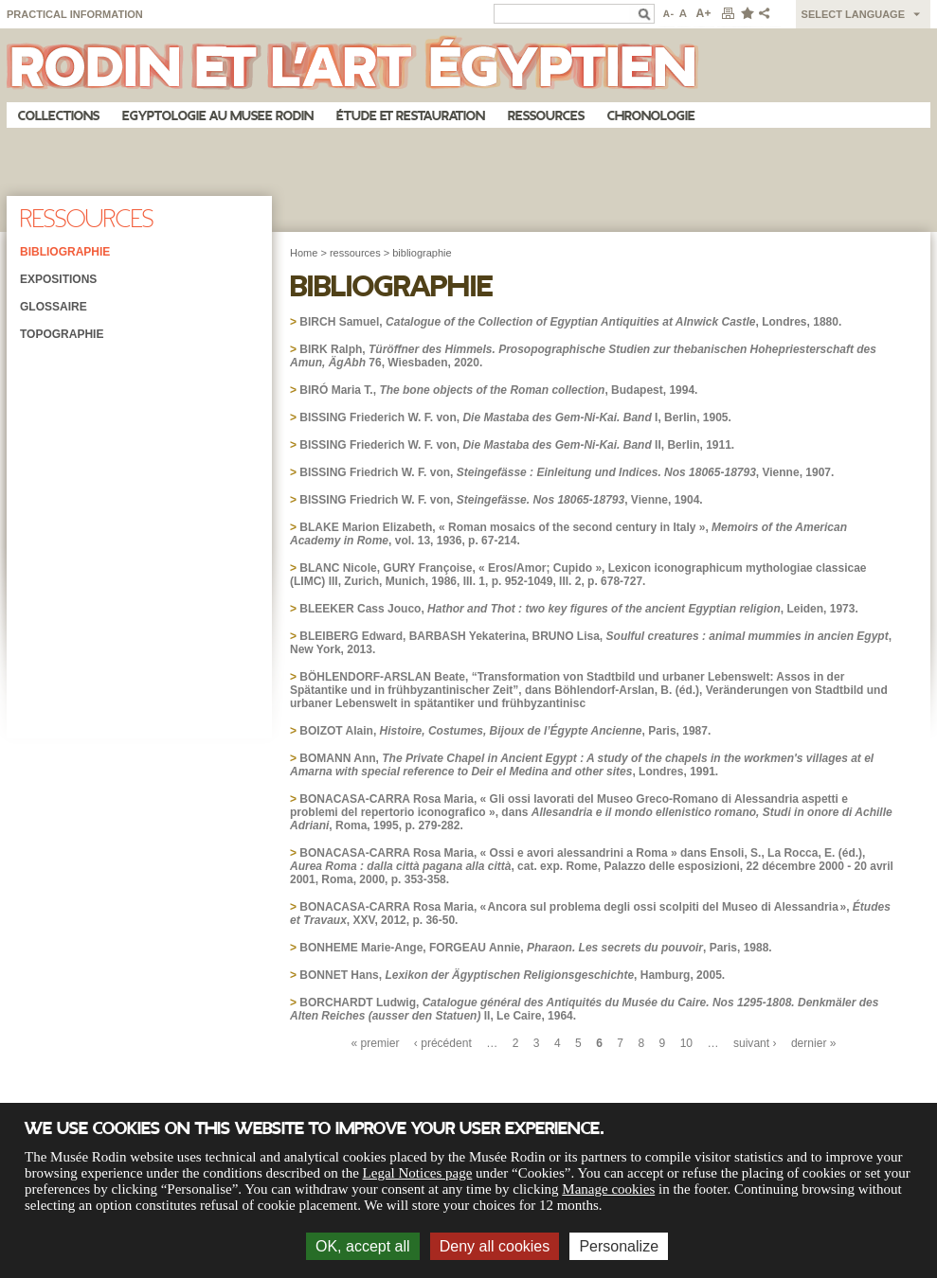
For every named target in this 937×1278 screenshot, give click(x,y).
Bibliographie (65, 251)
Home (303, 252)
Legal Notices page (418, 1172)
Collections (58, 116)
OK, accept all (362, 1246)
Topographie (61, 334)
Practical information (75, 14)
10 (686, 1043)
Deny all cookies (495, 1246)
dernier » (814, 1043)
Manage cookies (608, 1189)
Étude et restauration (410, 116)
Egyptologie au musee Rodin (218, 116)
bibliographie (421, 252)
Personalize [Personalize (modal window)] (618, 1246)
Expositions (58, 279)
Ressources (546, 116)
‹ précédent (443, 1043)
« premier (375, 1043)
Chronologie (651, 116)
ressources (355, 252)
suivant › (755, 1043)
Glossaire (53, 306)
